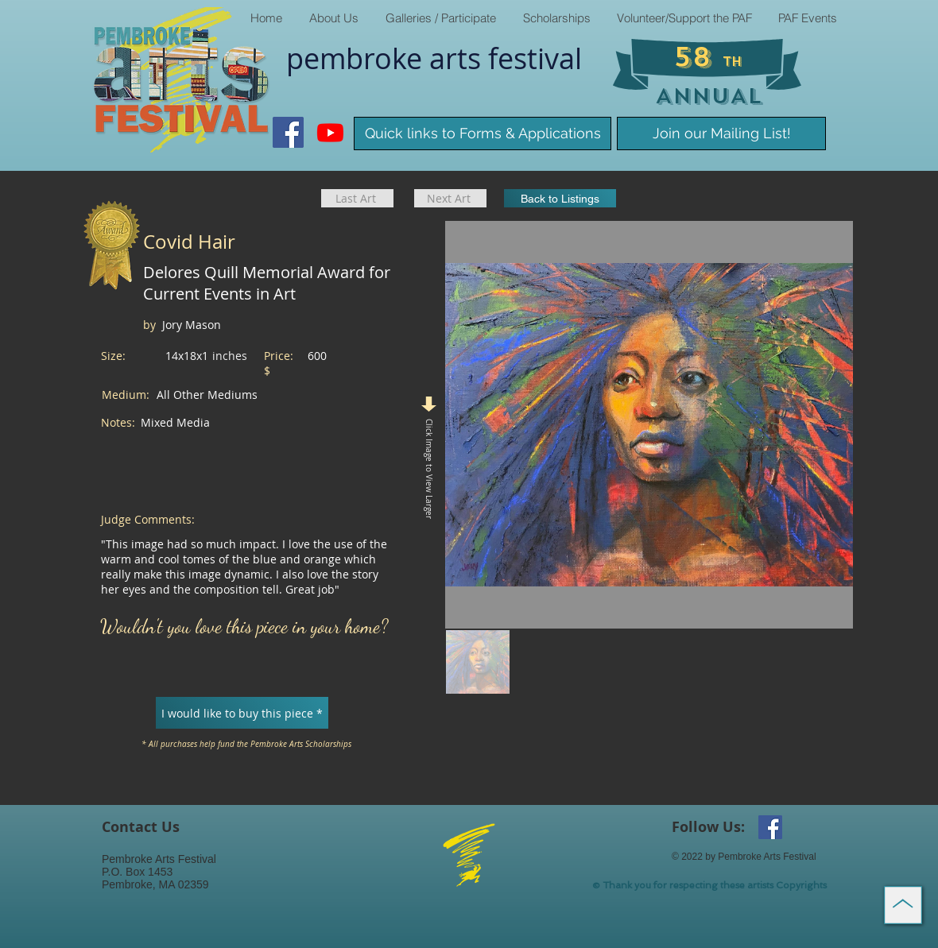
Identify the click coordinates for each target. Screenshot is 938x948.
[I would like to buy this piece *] (242, 713)
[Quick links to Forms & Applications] (482, 133)
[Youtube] (330, 132)
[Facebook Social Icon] (288, 132)
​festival (535, 58)
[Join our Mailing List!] (721, 133)
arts (458, 58)
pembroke (357, 58)
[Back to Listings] (560, 198)
